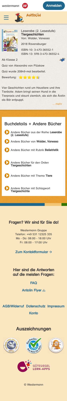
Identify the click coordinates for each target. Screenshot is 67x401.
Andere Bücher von (34, 141)
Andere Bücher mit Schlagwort (30, 189)
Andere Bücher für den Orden (30, 163)
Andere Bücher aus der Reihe (36, 133)
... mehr (57, 104)
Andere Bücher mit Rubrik (34, 150)
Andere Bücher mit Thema (31, 175)
